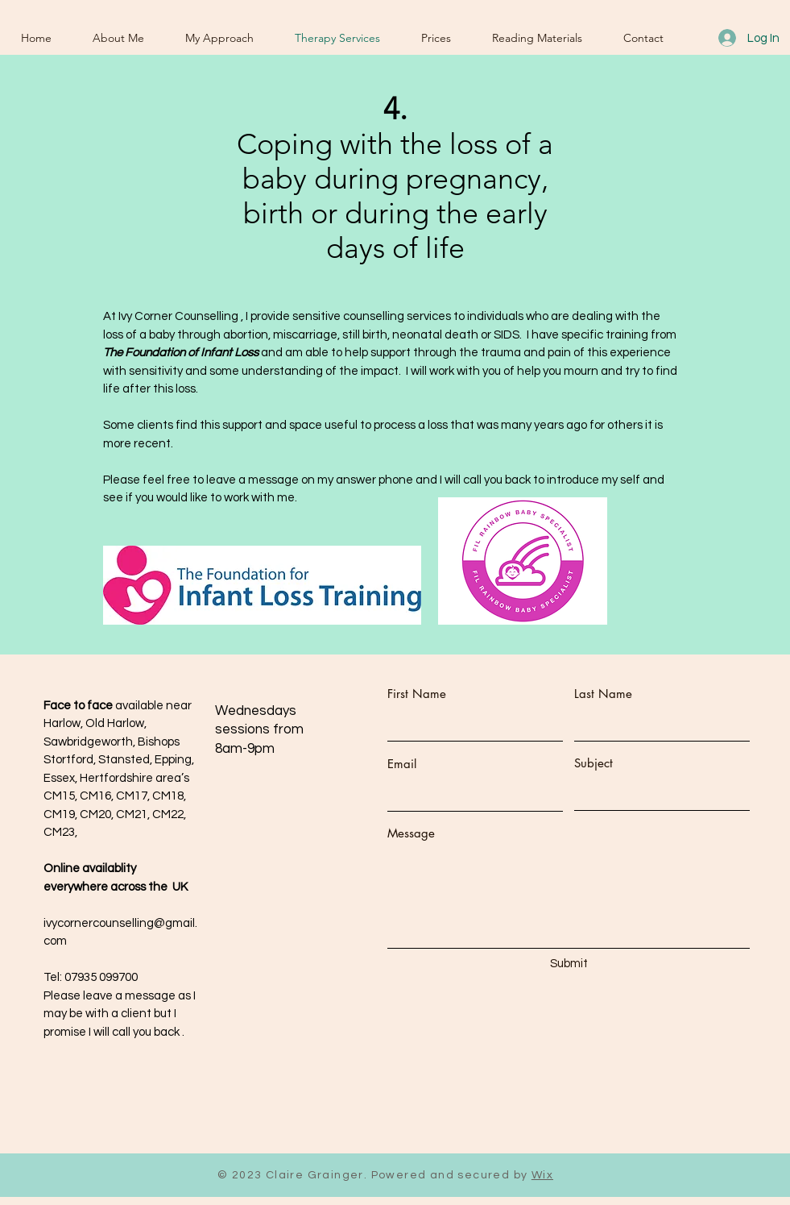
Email (401, 764)
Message (411, 833)
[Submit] (569, 963)
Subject (593, 763)
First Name (416, 694)
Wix (542, 1175)
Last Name (603, 694)
